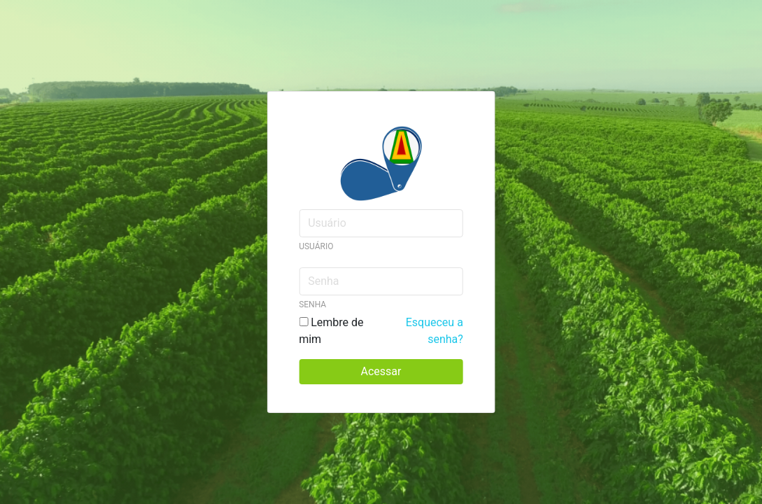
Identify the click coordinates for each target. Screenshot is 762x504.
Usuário (316, 246)
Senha (312, 304)
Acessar (381, 371)
